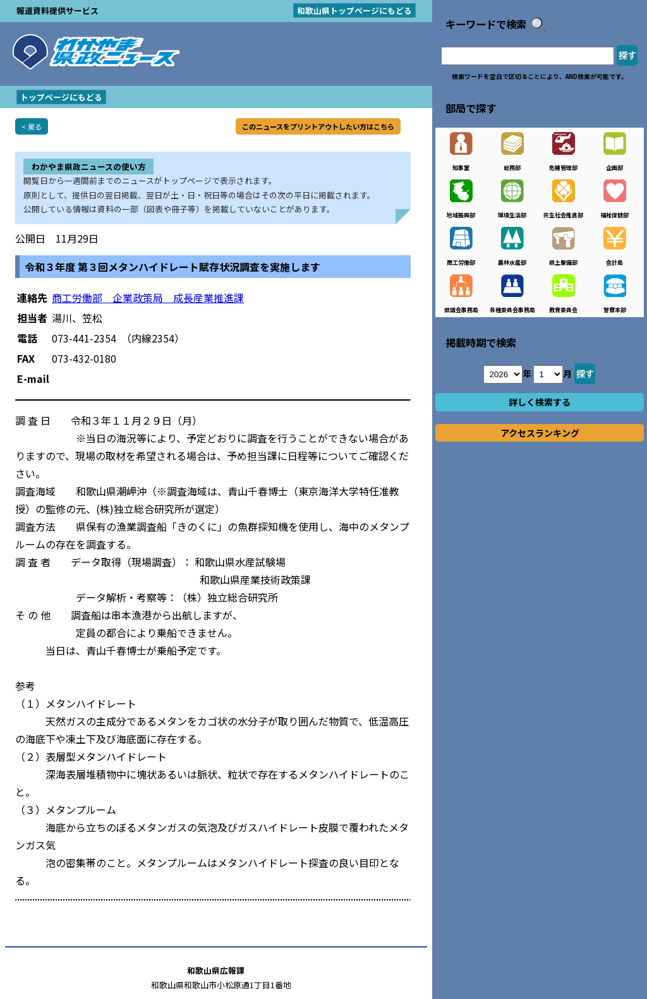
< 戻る (31, 126)
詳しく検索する (540, 402)
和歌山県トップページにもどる (354, 10)
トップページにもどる (61, 97)
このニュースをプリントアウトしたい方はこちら (318, 126)
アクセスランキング (539, 433)
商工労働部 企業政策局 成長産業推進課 (148, 297)
